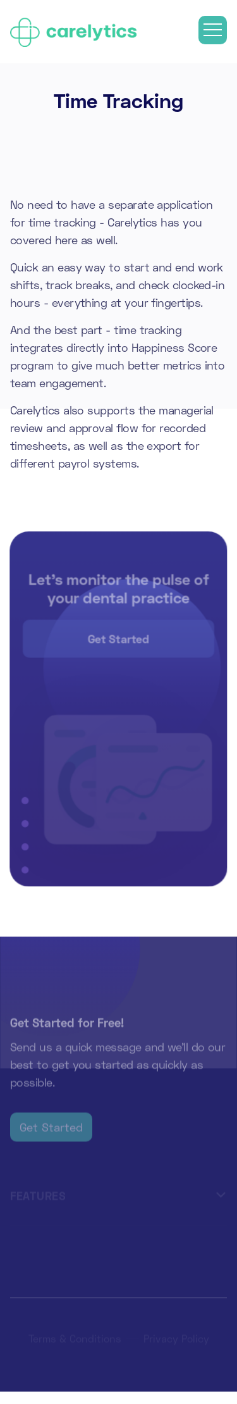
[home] (73, 30)
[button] (212, 30)
